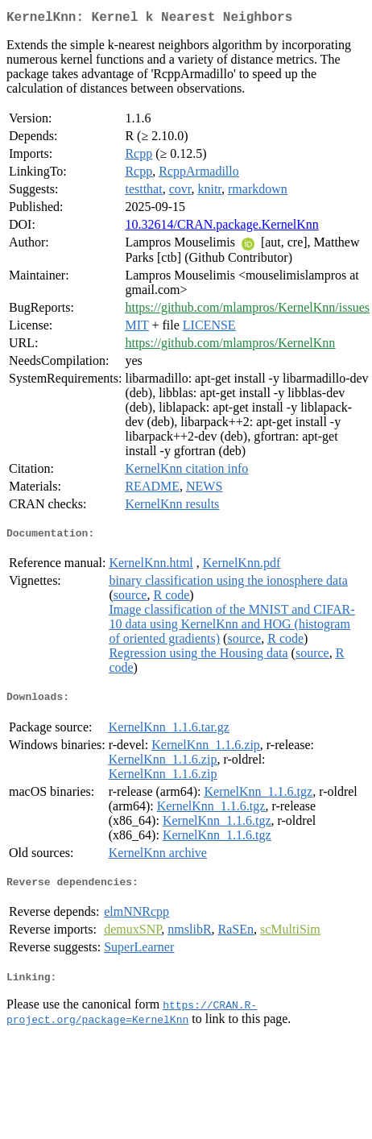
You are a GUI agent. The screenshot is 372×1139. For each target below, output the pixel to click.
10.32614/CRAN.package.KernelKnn (221, 227)
